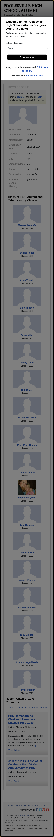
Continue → (27, 57)
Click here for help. (34, 75)
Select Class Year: (15, 43)
